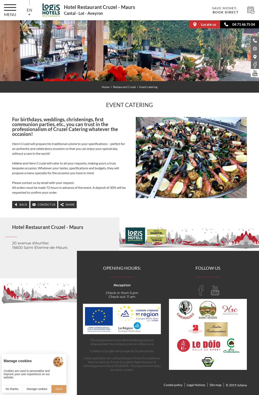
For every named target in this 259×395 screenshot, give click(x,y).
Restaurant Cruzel (124, 87)
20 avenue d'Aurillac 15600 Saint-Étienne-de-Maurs (39, 245)
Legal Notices (196, 385)
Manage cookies (37, 389)
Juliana (242, 385)
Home (105, 87)
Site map (216, 385)
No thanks (12, 389)
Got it (59, 389)
